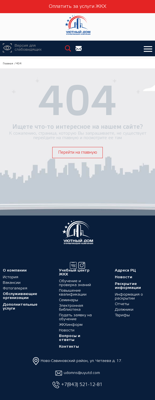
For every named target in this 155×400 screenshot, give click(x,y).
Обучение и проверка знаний (75, 283)
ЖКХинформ (71, 325)
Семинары (68, 300)
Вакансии (11, 283)
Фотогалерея (15, 288)
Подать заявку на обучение (75, 317)
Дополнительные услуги (20, 306)
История (10, 277)
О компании (15, 270)
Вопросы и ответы (69, 338)
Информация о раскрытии (129, 296)
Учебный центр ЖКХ (74, 272)
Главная (8, 63)
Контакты (69, 346)
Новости (66, 330)
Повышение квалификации (72, 292)
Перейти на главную (77, 153)
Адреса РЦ (125, 270)
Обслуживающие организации (20, 296)
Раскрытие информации (128, 286)
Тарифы (122, 315)
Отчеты (122, 304)
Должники (124, 310)
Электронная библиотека (71, 308)
